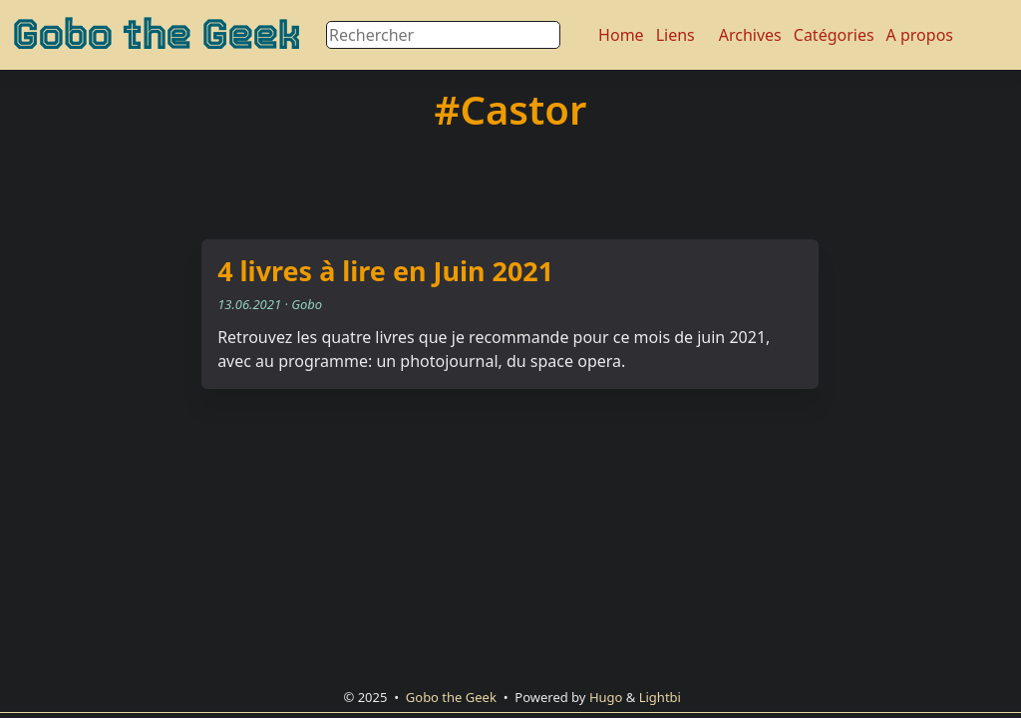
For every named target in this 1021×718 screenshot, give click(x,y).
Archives (750, 35)
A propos (919, 35)
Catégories (834, 35)
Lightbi (660, 697)
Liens (675, 35)
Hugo (606, 697)
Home (621, 35)
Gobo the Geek (156, 35)
